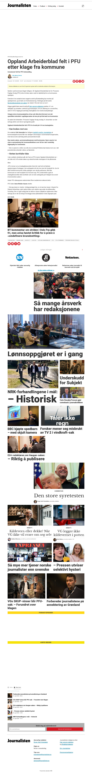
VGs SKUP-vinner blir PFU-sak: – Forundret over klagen (30, 700)
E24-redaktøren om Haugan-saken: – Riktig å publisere (30, 705)
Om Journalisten (65, 748)
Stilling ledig (52, 6)
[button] (82, 250)
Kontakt (61, 6)
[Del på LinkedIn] (77, 81)
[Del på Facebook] (74, 81)
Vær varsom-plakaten (66, 742)
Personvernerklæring (66, 752)
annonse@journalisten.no (41, 761)
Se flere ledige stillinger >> (46, 270)
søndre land (19, 240)
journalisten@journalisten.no (42, 754)
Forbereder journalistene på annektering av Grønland (30, 694)
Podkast (42, 6)
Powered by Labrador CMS (46, 770)
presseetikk (11, 240)
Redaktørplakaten (67, 744)
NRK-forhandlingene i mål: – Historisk (25, 717)
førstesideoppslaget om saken (17, 103)
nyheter (34, 240)
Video (35, 6)
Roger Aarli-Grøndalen (41, 742)
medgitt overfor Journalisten (42, 132)
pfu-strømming (60, 240)
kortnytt (27, 240)
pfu (53, 240)
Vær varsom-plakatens (36, 106)
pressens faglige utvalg (72, 240)
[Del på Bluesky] (82, 81)
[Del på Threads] (80, 81)
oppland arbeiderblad (44, 240)
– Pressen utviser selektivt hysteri (24, 711)
